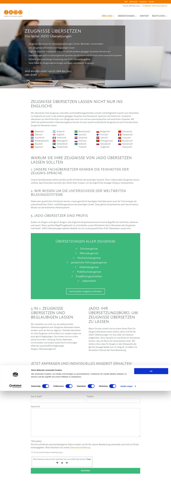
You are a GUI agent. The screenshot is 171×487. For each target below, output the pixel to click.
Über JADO (107, 17)
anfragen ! (44, 75)
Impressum (143, 1)
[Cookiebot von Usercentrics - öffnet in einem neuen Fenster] (15, 482)
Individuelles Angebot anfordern (85, 291)
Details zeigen (127, 482)
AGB (125, 1)
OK (151, 467)
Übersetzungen (126, 17)
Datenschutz (133, 1)
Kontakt (151, 1)
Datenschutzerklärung (80, 448)
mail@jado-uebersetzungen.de (154, 6)
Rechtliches (158, 17)
